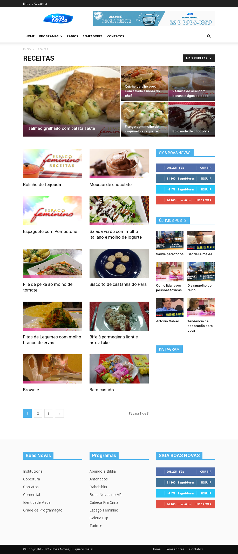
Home (30, 36)
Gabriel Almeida (199, 254)
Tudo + (96, 525)
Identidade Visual (37, 502)
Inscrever (203, 200)
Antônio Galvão (167, 321)
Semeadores (93, 36)
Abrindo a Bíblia (103, 471)
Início (27, 49)
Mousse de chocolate (111, 184)
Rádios (72, 36)
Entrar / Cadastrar (35, 3)
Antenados (99, 479)
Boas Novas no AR (105, 494)
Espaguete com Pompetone (50, 231)
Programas (51, 36)
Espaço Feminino (104, 510)
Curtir (206, 167)
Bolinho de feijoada (42, 184)
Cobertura (31, 479)
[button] (209, 36)
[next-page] (59, 413)
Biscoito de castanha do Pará (118, 284)
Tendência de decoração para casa (200, 325)
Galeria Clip (99, 517)
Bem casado (102, 389)
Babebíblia (98, 486)
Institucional (33, 471)
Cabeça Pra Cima (104, 502)
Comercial (31, 494)
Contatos (115, 36)
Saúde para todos (169, 254)
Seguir (206, 178)
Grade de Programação (43, 510)
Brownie (31, 389)
